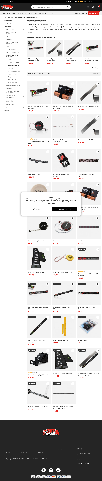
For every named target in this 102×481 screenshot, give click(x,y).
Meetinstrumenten (13, 65)
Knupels (10, 59)
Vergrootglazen (12, 79)
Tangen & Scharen (15, 77)
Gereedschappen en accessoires (29, 17)
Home (4, 17)
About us (8, 452)
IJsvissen (13, 113)
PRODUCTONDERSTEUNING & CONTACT (14, 458)
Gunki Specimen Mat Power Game (63, 373)
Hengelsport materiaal (9, 13)
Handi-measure (82, 340)
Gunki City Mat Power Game (36, 272)
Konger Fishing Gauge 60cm (61, 340)
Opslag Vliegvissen (14, 49)
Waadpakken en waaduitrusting (14, 96)
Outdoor (52, 13)
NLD (8, 1)
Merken (84, 13)
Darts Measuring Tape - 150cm (37, 241)
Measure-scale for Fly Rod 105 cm (38, 406)
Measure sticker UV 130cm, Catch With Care (88, 274)
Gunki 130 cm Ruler (83, 241)
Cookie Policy (51, 203)
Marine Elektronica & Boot (25, 13)
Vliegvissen (17, 17)
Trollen (13, 107)
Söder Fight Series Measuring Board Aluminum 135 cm (71, 60)
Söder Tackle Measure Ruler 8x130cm (61, 175)
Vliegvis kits (9, 36)
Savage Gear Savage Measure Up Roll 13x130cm (88, 208)
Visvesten (9, 88)
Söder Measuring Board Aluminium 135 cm (35, 59)
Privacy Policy (66, 201)
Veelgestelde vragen (42, 458)
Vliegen (14, 46)
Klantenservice (69, 1)
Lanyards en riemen (13, 62)
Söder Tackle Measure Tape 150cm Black (38, 142)
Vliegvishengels (14, 29)
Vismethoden (10, 17)
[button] (88, 1)
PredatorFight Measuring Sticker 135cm (62, 308)
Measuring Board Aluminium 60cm (88, 140)
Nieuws (77, 13)
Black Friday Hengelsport (84, 463)
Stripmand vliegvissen (14, 71)
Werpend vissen (13, 23)
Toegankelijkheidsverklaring (29, 458)
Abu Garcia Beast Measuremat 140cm (87, 175)
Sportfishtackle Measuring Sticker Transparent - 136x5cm (63, 140)
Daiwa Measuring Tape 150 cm (62, 241)
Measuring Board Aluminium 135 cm (52, 59)
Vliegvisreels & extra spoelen (14, 32)
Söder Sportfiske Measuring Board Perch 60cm (91, 60)
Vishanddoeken (12, 82)
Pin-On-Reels (11, 68)
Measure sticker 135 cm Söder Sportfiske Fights (37, 341)
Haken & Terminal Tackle (14, 85)
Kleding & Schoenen (41, 13)
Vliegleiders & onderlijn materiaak (14, 42)
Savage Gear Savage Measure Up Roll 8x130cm (63, 107)
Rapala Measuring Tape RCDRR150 (38, 375)
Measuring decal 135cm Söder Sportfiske (87, 308)
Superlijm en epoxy (15, 74)
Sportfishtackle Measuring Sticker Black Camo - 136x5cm (63, 407)
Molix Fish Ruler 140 (34, 174)
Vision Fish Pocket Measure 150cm (63, 272)
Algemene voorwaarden (25, 453)
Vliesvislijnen (14, 39)
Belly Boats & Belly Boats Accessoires (14, 91)
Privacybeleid (41, 452)
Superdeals (93, 13)
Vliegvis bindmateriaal (14, 52)
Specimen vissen (13, 104)
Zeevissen (13, 110)
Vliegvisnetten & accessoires (14, 100)
